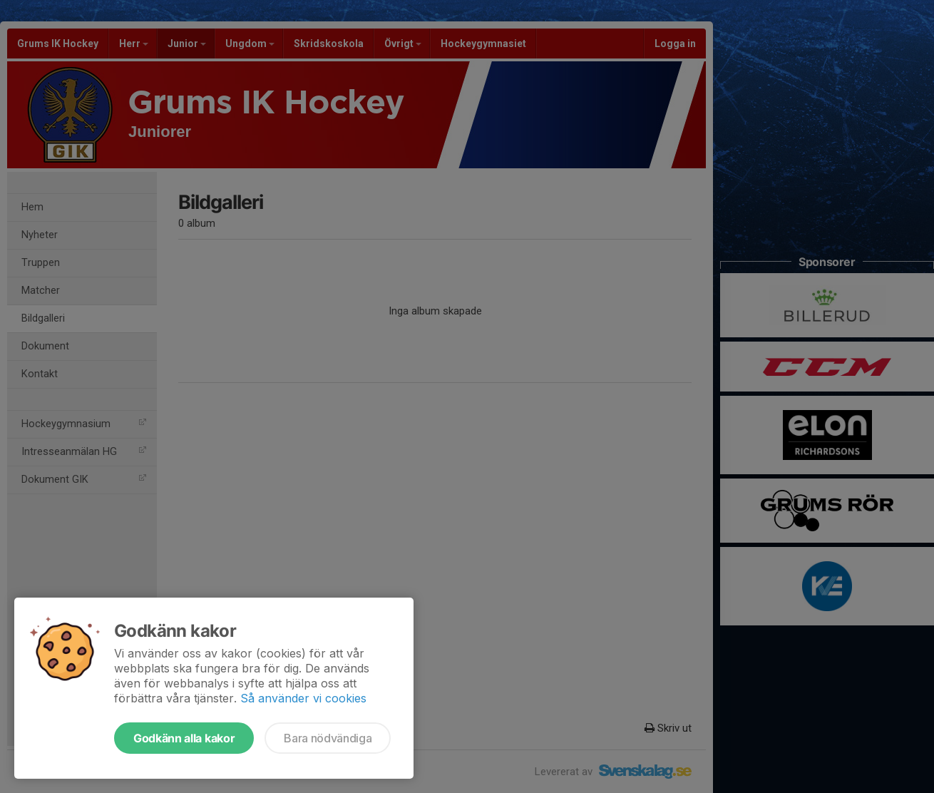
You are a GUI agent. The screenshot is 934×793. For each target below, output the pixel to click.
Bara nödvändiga (327, 738)
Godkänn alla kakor (184, 738)
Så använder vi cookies (303, 698)
